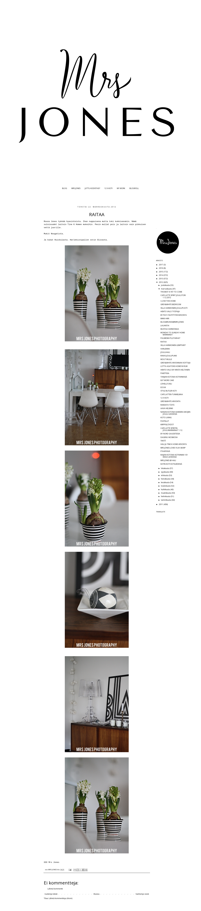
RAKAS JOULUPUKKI (168, 355)
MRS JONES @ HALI (168, 460)
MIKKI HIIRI (164, 318)
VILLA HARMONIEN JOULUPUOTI (174, 308)
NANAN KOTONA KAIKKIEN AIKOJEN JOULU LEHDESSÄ (175, 413)
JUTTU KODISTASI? (92, 188)
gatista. (59, 234)
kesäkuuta (165, 482)
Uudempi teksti (51, 894)
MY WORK (121, 188)
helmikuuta (166, 496)
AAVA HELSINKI (166, 408)
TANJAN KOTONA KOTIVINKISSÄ (173, 377)
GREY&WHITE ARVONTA (170, 401)
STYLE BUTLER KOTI (168, 391)
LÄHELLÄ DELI (166, 383)
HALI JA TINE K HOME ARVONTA (173, 444)
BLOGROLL (134, 188)
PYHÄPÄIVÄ (165, 451)
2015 (161, 271)
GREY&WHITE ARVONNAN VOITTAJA (175, 362)
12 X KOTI (108, 188)
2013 (161, 278)
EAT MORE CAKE (167, 380)
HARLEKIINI (165, 349)
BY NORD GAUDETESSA (170, 433)
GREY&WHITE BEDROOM (170, 304)
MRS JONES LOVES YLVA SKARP (173, 448)
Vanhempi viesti (142, 894)
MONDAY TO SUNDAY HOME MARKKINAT (172, 333)
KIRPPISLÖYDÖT (167, 424)
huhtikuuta (165, 489)
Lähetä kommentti (55, 888)
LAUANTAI (164, 325)
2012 (161, 282)
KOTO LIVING (166, 417)
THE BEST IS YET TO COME (171, 292)
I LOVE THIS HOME (168, 301)
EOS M (163, 387)
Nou (52, 234)
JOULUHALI (165, 352)
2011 (161, 504)
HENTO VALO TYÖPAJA (170, 311)
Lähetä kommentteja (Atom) (60, 898)
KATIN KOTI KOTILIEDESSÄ (171, 464)
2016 (161, 268)
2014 (161, 275)
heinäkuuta (166, 479)
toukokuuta (166, 486)
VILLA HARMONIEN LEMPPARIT (173, 345)
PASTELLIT (164, 421)
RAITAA (163, 341)
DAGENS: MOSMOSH (169, 437)
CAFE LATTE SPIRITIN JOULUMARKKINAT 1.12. (171, 429)
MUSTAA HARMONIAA (169, 329)
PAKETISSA (164, 373)
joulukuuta (165, 285)
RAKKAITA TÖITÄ (167, 405)
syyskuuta (165, 472)
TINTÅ (163, 440)
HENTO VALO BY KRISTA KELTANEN (175, 370)
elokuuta (165, 475)
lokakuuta (165, 468)
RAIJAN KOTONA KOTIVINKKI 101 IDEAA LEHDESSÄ (174, 456)
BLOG (64, 188)
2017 (161, 264)
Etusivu (96, 894)
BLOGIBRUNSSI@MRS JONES (172, 322)
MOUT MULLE (166, 359)
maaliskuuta (166, 493)
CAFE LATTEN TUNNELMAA (171, 394)
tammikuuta (166, 500)
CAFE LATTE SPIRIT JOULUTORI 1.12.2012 (173, 296)
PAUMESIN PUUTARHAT (170, 338)
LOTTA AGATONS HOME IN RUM (174, 366)
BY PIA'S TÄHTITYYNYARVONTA (173, 315)
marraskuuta (166, 289)
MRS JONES (75, 188)
